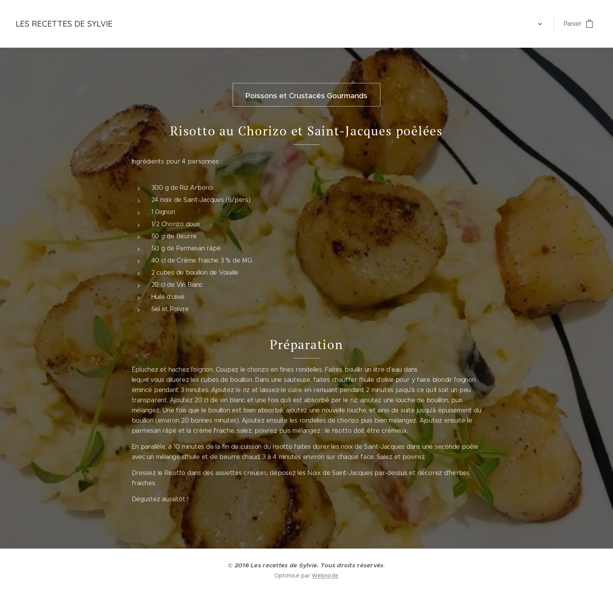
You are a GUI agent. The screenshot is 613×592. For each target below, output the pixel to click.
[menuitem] (138, 24)
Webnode (325, 575)
